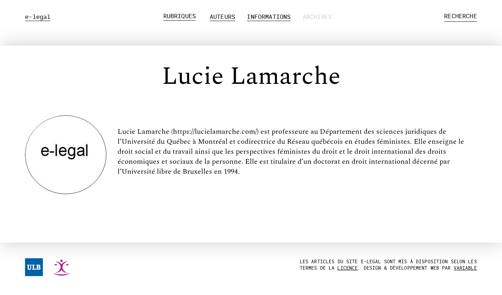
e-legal (37, 16)
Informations (268, 16)
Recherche (460, 16)
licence (347, 268)
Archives (317, 16)
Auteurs (222, 16)
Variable (465, 268)
